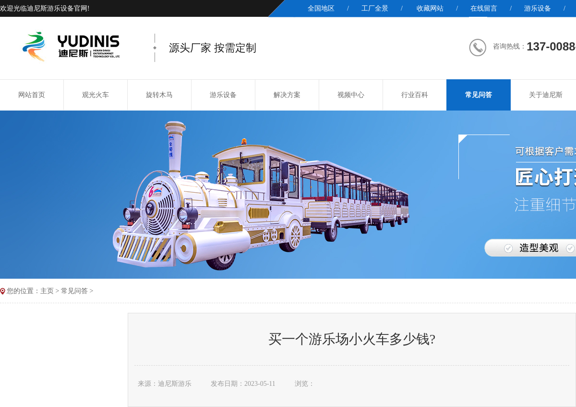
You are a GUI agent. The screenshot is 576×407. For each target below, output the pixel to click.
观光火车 (95, 95)
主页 (47, 291)
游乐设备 (537, 8)
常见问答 (478, 95)
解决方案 (287, 95)
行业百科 (414, 95)
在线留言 (483, 8)
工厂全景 (374, 8)
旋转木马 (159, 95)
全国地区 (321, 8)
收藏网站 (430, 8)
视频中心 (350, 95)
